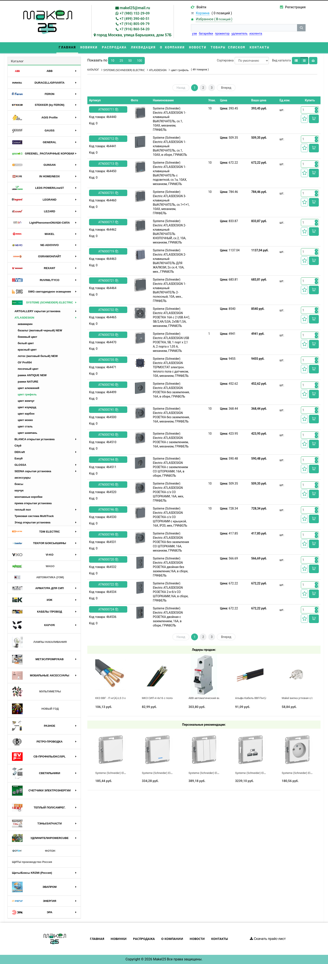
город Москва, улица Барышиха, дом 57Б (134, 35)
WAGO (33, 566)
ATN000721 (108, 280)
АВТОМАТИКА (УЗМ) (38, 577)
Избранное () (214, 19)
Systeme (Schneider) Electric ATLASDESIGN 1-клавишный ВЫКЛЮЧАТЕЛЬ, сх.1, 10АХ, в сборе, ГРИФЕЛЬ (170, 146)
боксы (19, 484)
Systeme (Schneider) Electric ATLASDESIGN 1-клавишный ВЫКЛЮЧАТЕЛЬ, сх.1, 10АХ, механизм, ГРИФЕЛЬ (169, 119)
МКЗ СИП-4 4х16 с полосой (159, 698)
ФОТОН (33, 851)
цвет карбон (26, 413)
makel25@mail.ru (135, 8)
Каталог (17, 61)
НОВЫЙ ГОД (35, 708)
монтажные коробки (28, 496)
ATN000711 (108, 109)
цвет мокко (25, 420)
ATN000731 (108, 193)
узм (194, 33)
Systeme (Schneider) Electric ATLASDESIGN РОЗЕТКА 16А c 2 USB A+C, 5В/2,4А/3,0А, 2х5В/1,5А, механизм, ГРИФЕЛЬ (171, 317)
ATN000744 (108, 459)
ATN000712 (108, 138)
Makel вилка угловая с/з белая (302, 698)
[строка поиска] (244, 27)
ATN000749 (108, 534)
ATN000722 (108, 584)
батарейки (206, 33)
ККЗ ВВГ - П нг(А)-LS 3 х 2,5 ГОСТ (116, 698)
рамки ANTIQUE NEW (32, 375)
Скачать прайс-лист (268, 939)
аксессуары (23, 477)
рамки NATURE (28, 381)
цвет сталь (25, 426)
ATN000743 (108, 434)
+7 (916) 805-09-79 (134, 24)
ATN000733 (108, 334)
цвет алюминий (28, 388)
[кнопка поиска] (301, 27)
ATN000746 (108, 509)
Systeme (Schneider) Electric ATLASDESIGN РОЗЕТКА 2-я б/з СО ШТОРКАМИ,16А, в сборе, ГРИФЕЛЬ (170, 592)
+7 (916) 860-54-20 (134, 29)
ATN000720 (108, 559)
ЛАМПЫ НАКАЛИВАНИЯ (39, 642)
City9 (18, 445)
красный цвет (27, 349)
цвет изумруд (27, 407)
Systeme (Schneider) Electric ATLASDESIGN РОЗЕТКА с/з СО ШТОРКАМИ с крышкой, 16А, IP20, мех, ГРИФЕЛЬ (170, 517)
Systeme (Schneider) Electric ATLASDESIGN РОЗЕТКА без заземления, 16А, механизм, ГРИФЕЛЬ (171, 415)
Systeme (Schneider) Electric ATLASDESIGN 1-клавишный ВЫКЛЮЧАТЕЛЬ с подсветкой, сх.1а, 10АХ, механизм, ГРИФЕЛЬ (170, 173)
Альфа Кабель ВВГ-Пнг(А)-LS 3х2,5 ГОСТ (261, 698)
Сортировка (225, 60)
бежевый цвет (27, 336)
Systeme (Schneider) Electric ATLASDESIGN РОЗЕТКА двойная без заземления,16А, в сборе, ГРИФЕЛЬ (170, 567)
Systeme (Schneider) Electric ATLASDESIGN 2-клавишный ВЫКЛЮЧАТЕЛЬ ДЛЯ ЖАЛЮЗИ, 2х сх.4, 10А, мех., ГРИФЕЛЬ (169, 261)
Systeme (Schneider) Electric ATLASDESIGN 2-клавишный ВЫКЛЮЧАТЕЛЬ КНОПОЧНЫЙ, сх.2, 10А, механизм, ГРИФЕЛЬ (169, 231)
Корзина (202, 13)
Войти (201, 7)
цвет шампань (27, 432)
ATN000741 (108, 409)
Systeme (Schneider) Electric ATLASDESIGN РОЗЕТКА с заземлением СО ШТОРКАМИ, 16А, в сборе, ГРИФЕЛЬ (170, 467)
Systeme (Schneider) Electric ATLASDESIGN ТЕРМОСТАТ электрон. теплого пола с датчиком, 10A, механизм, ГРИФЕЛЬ (171, 367)
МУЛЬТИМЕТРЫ (36, 691)
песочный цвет (28, 368)
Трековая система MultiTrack (34, 516)
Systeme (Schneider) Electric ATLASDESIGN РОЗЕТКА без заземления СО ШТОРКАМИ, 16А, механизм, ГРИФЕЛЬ (171, 542)
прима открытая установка (33, 503)
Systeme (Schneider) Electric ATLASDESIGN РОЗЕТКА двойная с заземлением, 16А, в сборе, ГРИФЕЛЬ (168, 617)
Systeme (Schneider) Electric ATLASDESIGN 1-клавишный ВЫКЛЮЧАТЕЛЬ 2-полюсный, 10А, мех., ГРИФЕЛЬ (169, 290)
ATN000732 (108, 310)
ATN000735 (108, 359)
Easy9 (19, 458)
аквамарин (25, 324)
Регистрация (295, 7)
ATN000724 (108, 609)
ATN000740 (108, 384)
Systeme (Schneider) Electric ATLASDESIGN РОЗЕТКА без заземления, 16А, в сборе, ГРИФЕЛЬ (171, 390)
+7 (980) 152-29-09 (134, 13)
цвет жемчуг (26, 400)
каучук (19, 490)
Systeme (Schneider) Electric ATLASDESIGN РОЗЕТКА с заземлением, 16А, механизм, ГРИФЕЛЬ (171, 440)
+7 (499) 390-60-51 (134, 19)
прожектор (222, 33)
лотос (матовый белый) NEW (38, 356)
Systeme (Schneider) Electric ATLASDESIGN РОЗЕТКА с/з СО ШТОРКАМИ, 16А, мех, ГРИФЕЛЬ (168, 492)
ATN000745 (108, 484)
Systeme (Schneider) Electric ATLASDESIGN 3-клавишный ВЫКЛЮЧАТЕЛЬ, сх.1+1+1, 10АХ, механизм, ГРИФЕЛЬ (171, 202)
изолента (255, 33)
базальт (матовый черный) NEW (40, 330)
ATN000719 (108, 251)
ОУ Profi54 (25, 362)
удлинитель (239, 33)
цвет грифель (27, 394)
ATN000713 (108, 163)
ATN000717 (108, 222)
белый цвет (26, 343)
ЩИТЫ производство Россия (32, 862)
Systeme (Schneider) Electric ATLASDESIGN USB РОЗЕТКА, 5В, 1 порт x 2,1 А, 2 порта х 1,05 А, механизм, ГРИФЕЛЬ (171, 342)
